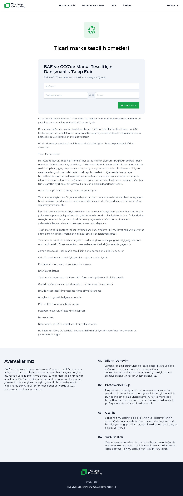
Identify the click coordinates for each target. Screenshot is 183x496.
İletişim (127, 5)
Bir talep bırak (128, 105)
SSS (113, 5)
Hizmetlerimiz (67, 5)
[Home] (14, 5)
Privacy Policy (91, 482)
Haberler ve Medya (93, 5)
